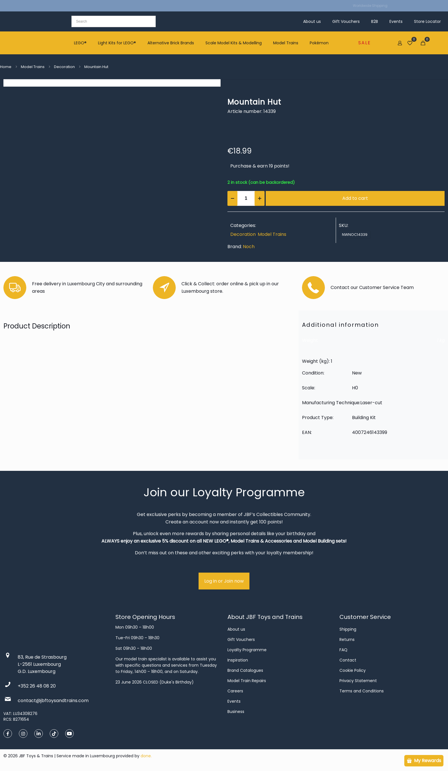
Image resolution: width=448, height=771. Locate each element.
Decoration (64, 66)
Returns (347, 639)
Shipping (347, 629)
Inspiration (237, 660)
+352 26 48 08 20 (37, 686)
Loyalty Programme (247, 650)
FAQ (343, 650)
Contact (347, 660)
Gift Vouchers (241, 639)
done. (146, 756)
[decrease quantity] (232, 198)
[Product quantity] (246, 198)
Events (234, 701)
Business (235, 711)
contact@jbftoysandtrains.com (53, 700)
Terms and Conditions (361, 691)
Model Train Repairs (246, 681)
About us (236, 629)
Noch (249, 246)
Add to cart (355, 198)
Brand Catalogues (245, 670)
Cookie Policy (352, 670)
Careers (235, 691)
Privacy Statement (358, 681)
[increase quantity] (260, 198)
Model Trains (33, 66)
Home (5, 66)
